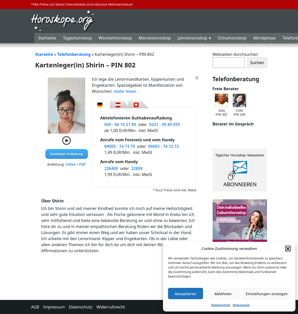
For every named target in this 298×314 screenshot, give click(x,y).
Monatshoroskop (155, 38)
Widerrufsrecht (110, 307)
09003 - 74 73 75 (119, 146)
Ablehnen (223, 293)
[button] (287, 248)
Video (70, 164)
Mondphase (264, 38)
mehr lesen (125, 91)
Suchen (257, 62)
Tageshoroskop (77, 38)
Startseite (47, 38)
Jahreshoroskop (192, 38)
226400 (111, 168)
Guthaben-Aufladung (66, 154)
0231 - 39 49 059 (164, 124)
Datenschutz (220, 305)
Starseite (44, 54)
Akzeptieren (185, 293)
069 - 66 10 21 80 (120, 124)
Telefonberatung (74, 54)
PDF (82, 164)
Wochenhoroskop (115, 38)
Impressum (241, 305)
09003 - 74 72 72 (163, 146)
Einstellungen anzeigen (267, 293)
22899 (137, 168)
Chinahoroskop (232, 38)
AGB (35, 307)
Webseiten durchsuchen (235, 54)
